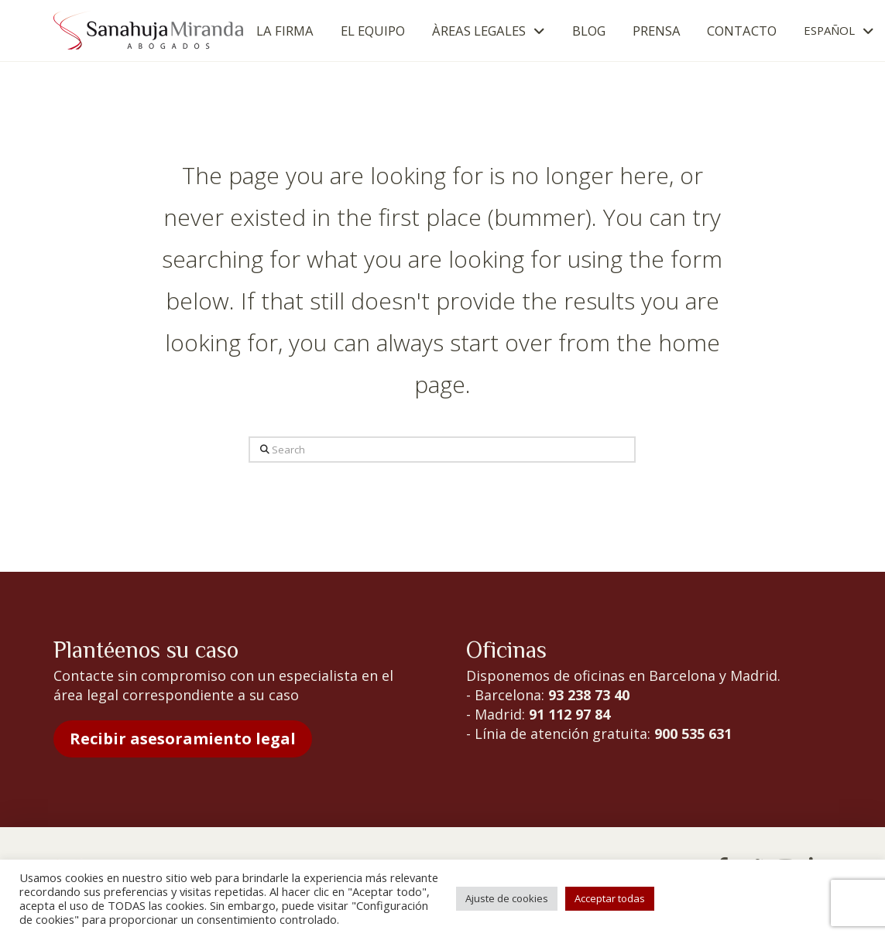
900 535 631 (693, 733)
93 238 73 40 (588, 695)
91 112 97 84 (569, 714)
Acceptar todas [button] (610, 898)
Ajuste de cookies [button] (506, 898)
